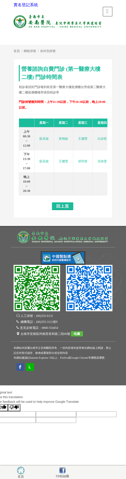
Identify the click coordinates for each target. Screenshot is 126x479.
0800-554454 (50, 327)
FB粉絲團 (62, 476)
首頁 (17, 51)
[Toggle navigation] (107, 11)
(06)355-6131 (44, 315)
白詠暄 (102, 138)
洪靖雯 (102, 161)
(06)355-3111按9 (47, 321)
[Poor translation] (14, 407)
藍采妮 (44, 138)
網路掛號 (30, 51)
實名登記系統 (26, 5)
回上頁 (62, 206)
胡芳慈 (82, 161)
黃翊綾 (63, 138)
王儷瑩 (82, 138)
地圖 (77, 333)
